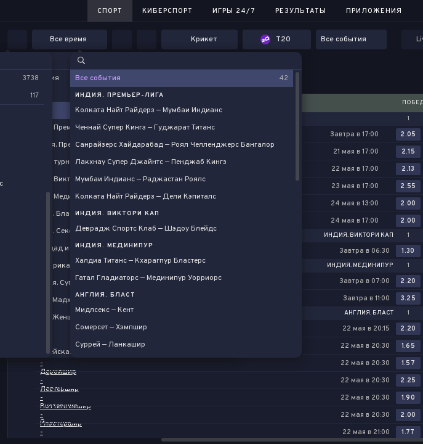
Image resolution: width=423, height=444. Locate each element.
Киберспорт (167, 11)
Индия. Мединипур (360, 265)
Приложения (374, 11)
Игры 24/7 (234, 11)
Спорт (110, 11)
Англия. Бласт (368, 313)
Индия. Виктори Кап (358, 235)
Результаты (300, 11)
